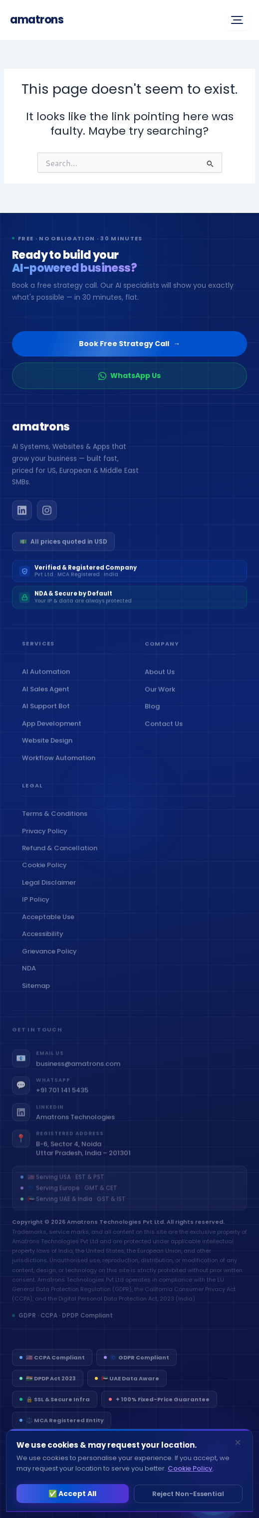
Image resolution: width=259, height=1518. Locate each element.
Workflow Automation (61, 762)
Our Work (162, 696)
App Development (54, 728)
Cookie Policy (46, 874)
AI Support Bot (48, 711)
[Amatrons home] (41, 433)
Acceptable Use (50, 926)
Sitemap (38, 994)
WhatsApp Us (129, 375)
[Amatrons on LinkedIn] (22, 515)
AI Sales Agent (48, 694)
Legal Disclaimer (51, 891)
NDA (31, 977)
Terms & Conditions (57, 823)
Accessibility (45, 943)
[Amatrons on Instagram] (47, 515)
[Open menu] (237, 19)
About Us (162, 679)
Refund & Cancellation (62, 857)
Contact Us (166, 730)
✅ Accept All (72, 1494)
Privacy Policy (47, 840)
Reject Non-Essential (188, 1494)
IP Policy (38, 909)
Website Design (49, 746)
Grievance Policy (51, 960)
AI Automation (48, 677)
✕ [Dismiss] (238, 1442)
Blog (154, 713)
